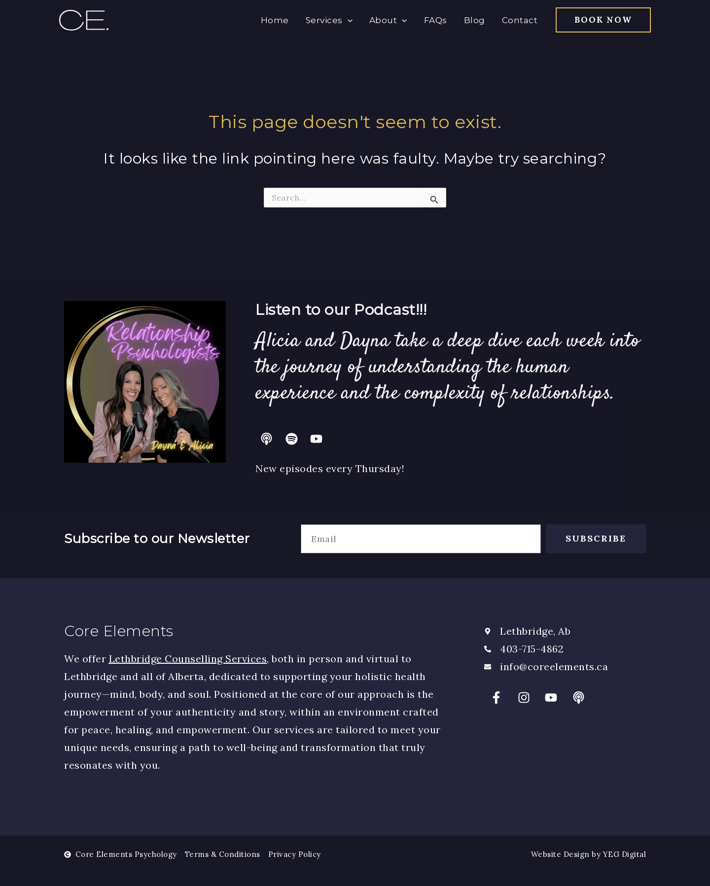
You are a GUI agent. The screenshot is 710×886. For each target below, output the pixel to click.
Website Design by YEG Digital (588, 854)
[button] (603, 20)
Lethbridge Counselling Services (188, 658)
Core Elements (119, 631)
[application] (348, 20)
